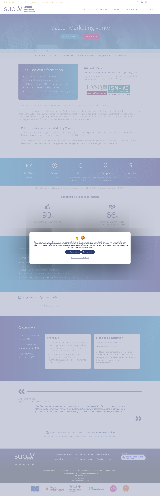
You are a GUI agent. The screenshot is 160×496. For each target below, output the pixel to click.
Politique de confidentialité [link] (80, 258)
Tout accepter (73, 252)
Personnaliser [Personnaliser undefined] (88, 252)
